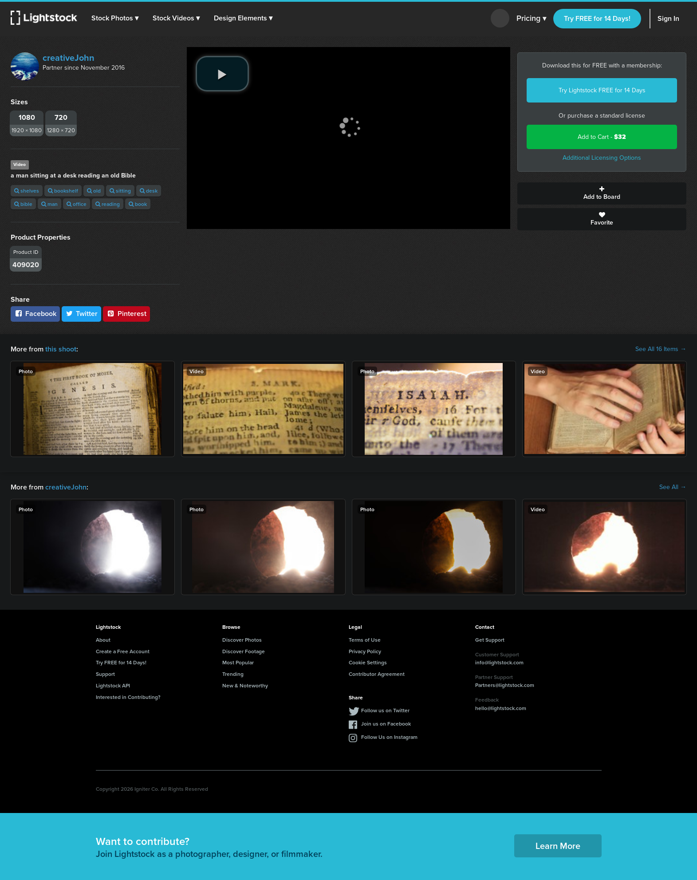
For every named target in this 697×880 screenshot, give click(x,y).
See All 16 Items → (660, 349)
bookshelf (63, 190)
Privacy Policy (365, 651)
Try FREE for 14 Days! (597, 18)
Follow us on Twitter (385, 710)
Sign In (668, 18)
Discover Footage (243, 651)
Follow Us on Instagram (389, 737)
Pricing (531, 18)
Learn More (558, 845)
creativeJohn (69, 57)
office (77, 204)
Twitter (81, 313)
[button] (114, 18)
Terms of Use (365, 639)
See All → (672, 487)
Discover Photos (242, 639)
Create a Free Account (123, 651)
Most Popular (238, 662)
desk (149, 190)
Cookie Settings (368, 662)
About (103, 639)
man (49, 204)
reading (107, 204)
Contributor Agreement (377, 674)
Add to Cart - (602, 137)
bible (23, 204)
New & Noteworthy (245, 685)
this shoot (60, 349)
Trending (233, 674)
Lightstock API (113, 685)
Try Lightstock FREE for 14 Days (602, 90)
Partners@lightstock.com (504, 685)
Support (105, 674)
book (138, 204)
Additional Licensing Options (602, 157)
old (94, 190)
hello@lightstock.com (500, 708)
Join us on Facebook (386, 723)
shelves (26, 190)
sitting (120, 190)
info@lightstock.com (499, 662)
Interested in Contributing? (128, 697)
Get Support (489, 639)
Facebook (35, 313)
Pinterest (126, 313)
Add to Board (602, 193)
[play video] (222, 73)
